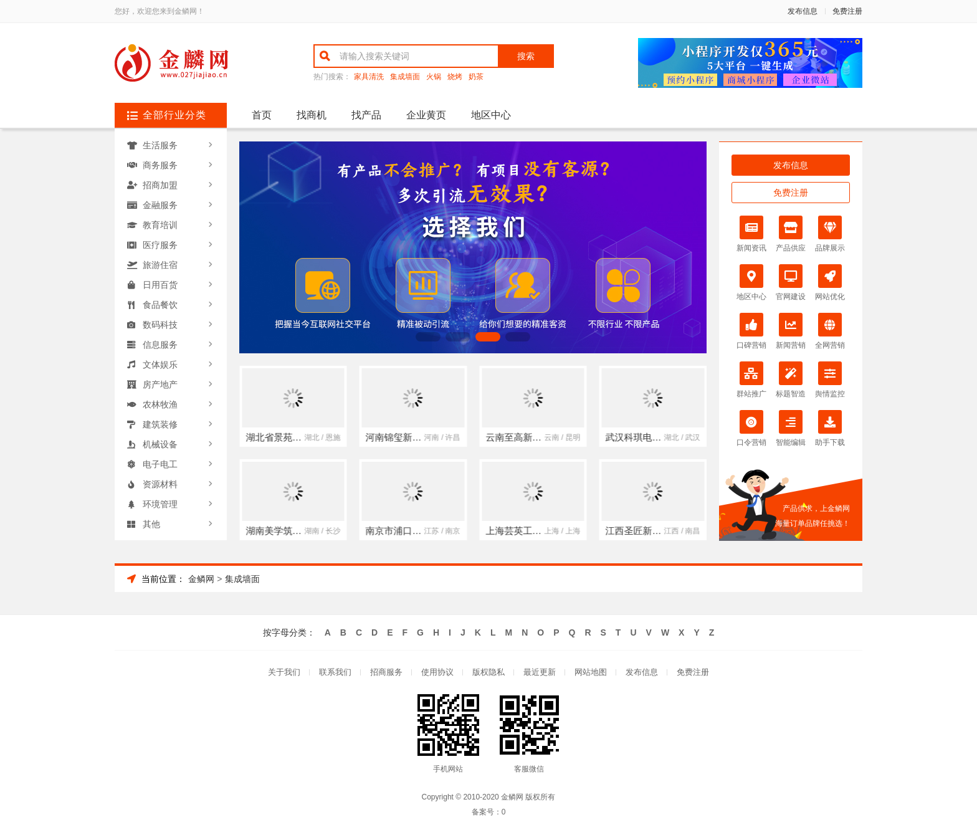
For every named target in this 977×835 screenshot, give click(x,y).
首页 (262, 115)
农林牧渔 (160, 404)
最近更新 (539, 672)
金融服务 (160, 205)
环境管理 (160, 504)
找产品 (366, 115)
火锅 (433, 77)
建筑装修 (160, 424)
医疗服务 (160, 245)
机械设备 (160, 444)
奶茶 (476, 77)
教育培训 (160, 225)
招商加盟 (160, 185)
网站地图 (590, 672)
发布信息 (802, 11)
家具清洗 (369, 77)
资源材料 (160, 484)
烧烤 (454, 77)
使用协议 (437, 672)
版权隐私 (488, 672)
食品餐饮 (160, 305)
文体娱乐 (160, 365)
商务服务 (160, 165)
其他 (151, 524)
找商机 (311, 115)
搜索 (526, 56)
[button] (428, 336)
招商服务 (386, 672)
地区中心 (491, 115)
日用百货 (160, 285)
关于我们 (284, 672)
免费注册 (847, 11)
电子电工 (160, 464)
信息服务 (160, 345)
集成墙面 (405, 77)
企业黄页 (426, 115)
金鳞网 (201, 579)
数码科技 (160, 325)
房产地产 (160, 384)
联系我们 (335, 672)
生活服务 (160, 145)
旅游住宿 (160, 265)
